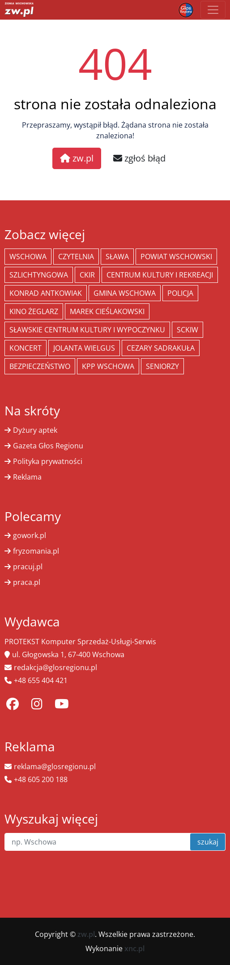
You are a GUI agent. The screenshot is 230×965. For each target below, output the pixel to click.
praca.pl (26, 582)
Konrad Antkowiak (45, 293)
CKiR (87, 275)
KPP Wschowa (108, 366)
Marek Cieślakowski (107, 311)
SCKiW (187, 330)
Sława (117, 256)
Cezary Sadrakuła (161, 348)
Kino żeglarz (33, 311)
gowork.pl (29, 535)
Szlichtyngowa (38, 275)
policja (180, 293)
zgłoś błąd (139, 158)
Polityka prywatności (47, 461)
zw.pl (77, 158)
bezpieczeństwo (39, 366)
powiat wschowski (176, 256)
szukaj (207, 842)
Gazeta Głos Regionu (48, 446)
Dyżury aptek (35, 430)
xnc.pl (134, 948)
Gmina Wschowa (125, 293)
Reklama (27, 477)
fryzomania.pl (36, 551)
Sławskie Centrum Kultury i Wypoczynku (87, 330)
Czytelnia (76, 256)
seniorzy (162, 366)
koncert (25, 348)
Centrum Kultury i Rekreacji (159, 275)
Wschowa (28, 256)
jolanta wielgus (84, 348)
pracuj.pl (28, 567)
